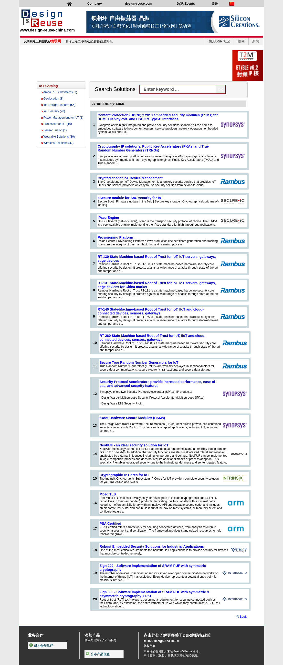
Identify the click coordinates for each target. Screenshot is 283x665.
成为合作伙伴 (41, 645)
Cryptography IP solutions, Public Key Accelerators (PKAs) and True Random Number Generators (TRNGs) (153, 148)
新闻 (255, 41)
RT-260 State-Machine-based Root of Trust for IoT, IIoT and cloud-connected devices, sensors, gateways (153, 338)
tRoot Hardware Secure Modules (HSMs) (132, 418)
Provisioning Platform (115, 237)
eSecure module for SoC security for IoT (130, 198)
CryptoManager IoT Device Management (130, 178)
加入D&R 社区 (219, 41)
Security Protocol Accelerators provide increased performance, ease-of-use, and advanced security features (158, 384)
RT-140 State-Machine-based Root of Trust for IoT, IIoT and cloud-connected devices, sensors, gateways (151, 311)
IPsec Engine (108, 218)
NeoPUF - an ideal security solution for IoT (134, 445)
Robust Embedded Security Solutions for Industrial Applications (152, 546)
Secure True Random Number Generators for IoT (139, 362)
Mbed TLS (108, 494)
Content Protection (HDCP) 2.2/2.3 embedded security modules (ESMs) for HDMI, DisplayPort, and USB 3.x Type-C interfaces (158, 117)
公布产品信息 (98, 654)
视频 (241, 41)
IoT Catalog (48, 86)
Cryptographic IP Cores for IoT (124, 475)
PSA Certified (110, 523)
